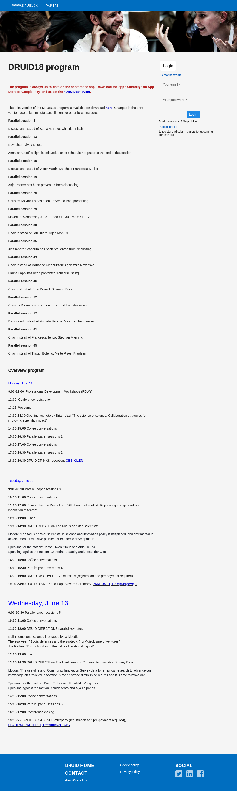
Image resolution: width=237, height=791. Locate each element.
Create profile (168, 126)
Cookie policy (129, 765)
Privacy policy (130, 772)
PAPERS (52, 5)
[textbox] (183, 84)
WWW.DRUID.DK (25, 5)
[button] (193, 114)
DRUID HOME (79, 765)
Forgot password (171, 75)
